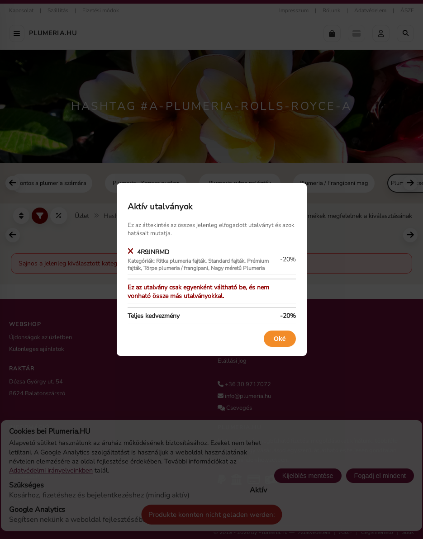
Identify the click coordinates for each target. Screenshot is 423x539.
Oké (279, 338)
